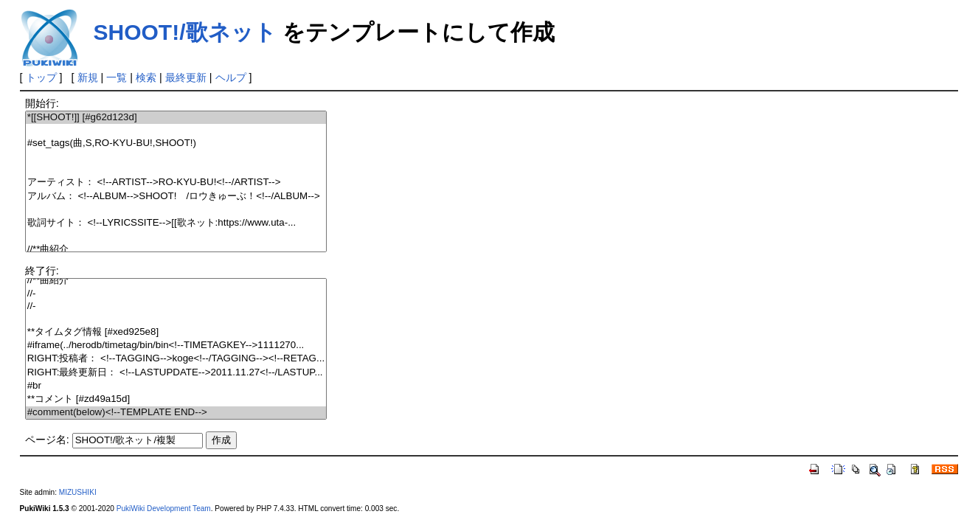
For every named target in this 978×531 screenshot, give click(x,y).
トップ (41, 77)
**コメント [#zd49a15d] (176, 399)
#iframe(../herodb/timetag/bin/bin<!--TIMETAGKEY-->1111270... (176, 345)
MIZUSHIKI (78, 492)
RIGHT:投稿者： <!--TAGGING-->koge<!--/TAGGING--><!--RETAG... (176, 359)
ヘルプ (230, 77)
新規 (87, 77)
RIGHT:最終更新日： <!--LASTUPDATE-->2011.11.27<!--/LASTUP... (176, 373)
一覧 (116, 77)
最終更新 (186, 77)
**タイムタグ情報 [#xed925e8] (176, 332)
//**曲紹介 (176, 250)
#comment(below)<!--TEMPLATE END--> (176, 412)
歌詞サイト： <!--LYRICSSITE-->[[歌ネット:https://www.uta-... (176, 223)
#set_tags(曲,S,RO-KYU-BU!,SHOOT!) (176, 143)
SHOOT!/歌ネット (185, 32)
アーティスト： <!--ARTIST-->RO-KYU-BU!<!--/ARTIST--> (176, 183)
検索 (146, 77)
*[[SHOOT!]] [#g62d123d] (176, 117)
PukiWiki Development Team (164, 508)
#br (176, 386)
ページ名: (47, 439)
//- (176, 294)
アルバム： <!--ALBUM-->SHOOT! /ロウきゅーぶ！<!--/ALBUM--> (176, 197)
